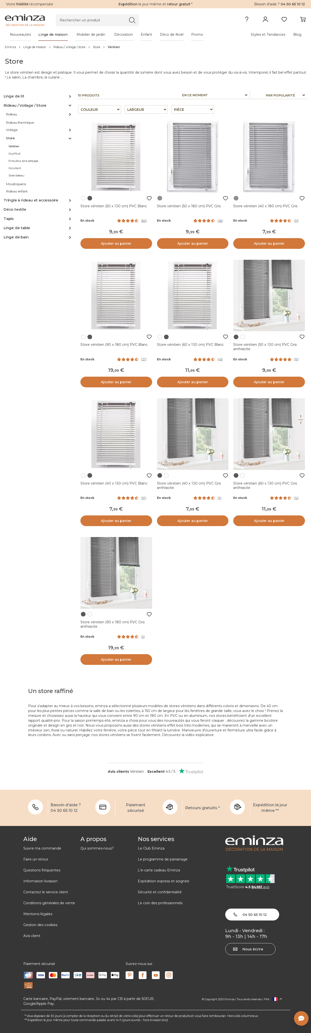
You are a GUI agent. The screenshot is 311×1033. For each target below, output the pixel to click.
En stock (87, 220)
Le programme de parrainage (163, 859)
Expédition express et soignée (163, 881)
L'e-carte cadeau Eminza (159, 870)
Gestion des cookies (40, 925)
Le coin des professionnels (160, 903)
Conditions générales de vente (49, 903)
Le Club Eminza (151, 848)
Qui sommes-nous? (97, 848)
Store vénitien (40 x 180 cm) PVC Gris (265, 206)
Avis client (31, 936)
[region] (155, 47)
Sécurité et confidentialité (160, 892)
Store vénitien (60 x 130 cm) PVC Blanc (190, 344)
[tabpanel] (118, 34)
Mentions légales (37, 914)
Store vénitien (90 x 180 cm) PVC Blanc (114, 344)
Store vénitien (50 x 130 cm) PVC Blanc (113, 206)
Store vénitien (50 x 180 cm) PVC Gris (189, 206)
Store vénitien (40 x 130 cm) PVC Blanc (113, 483)
